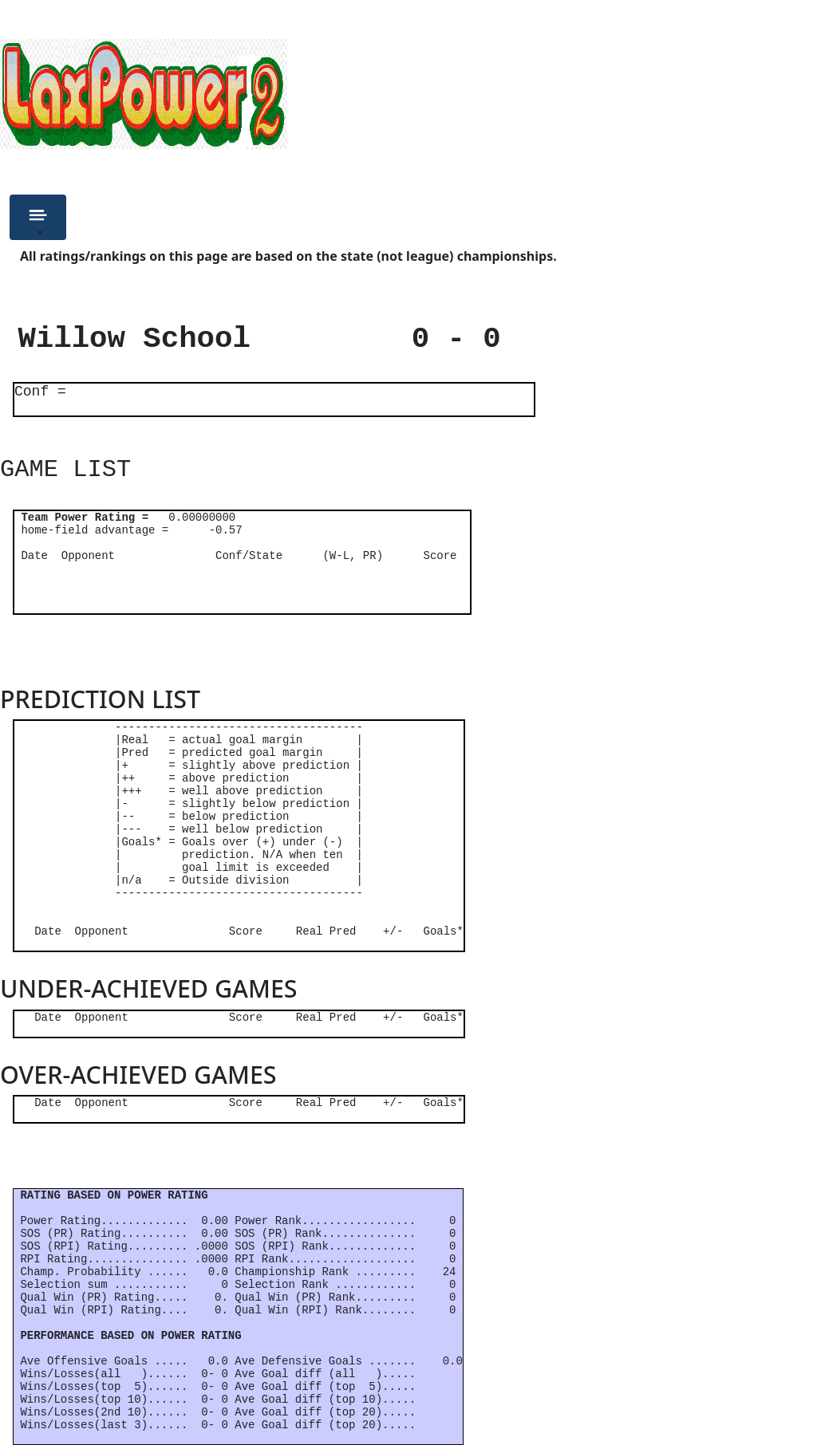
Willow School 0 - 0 (250, 339)
